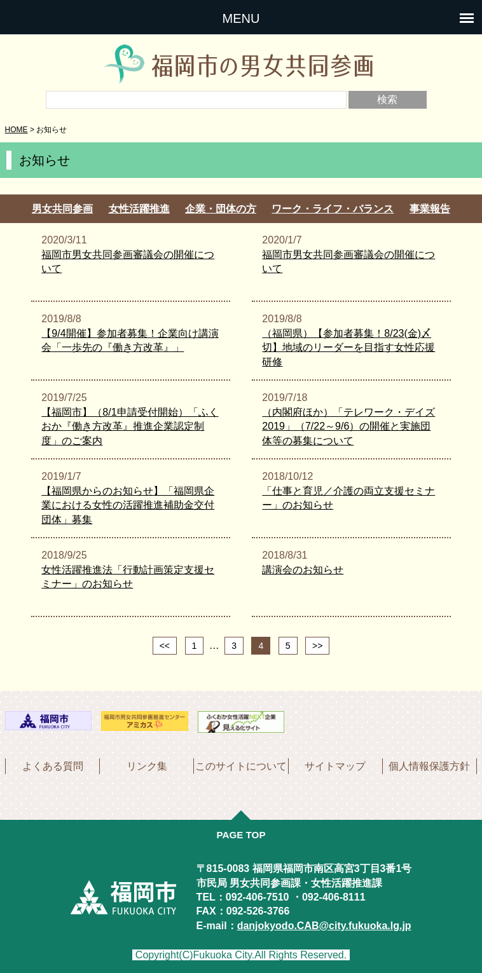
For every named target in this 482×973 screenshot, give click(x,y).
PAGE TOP (240, 834)
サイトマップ (335, 766)
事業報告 (430, 208)
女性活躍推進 (139, 208)
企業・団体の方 (220, 208)
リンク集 (147, 766)
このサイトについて (241, 766)
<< (165, 646)
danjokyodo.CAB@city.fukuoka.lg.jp (324, 925)
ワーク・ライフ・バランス (333, 208)
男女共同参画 (62, 208)
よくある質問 (52, 766)
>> (317, 646)
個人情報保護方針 (429, 766)
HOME (16, 129)
